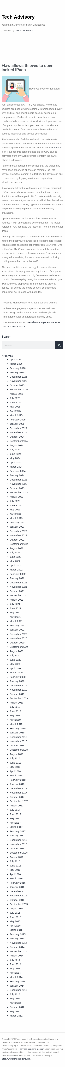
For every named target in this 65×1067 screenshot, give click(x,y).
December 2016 (18, 839)
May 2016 (15, 869)
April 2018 (15, 771)
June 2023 (15, 505)
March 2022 (16, 569)
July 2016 (15, 861)
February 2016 (18, 882)
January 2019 (17, 732)
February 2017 (18, 831)
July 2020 (15, 655)
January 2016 (17, 887)
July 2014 (15, 960)
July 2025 (15, 398)
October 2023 (17, 488)
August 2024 (16, 445)
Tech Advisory (18, 17)
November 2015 (18, 895)
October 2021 (17, 591)
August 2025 (16, 393)
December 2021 (18, 582)
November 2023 (18, 483)
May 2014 (15, 968)
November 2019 (18, 689)
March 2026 (16, 363)
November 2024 (18, 432)
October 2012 (17, 1007)
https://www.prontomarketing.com (16, 1059)
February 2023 (18, 522)
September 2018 (19, 749)
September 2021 (19, 595)
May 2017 (15, 818)
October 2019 (17, 694)
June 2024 (15, 453)
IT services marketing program (31, 1049)
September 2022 (19, 543)
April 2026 (15, 359)
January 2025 (17, 423)
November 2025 (18, 381)
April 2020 (15, 668)
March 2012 (16, 1015)
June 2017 (15, 814)
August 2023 (16, 496)
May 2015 (15, 921)
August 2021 (16, 599)
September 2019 (19, 698)
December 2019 (18, 685)
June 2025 (15, 402)
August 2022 (16, 548)
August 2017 (16, 805)
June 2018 (15, 762)
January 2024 (17, 475)
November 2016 (18, 844)
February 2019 (18, 728)
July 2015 (15, 912)
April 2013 (15, 1002)
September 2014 (19, 951)
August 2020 (16, 651)
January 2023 (17, 526)
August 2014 (16, 955)
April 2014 (15, 972)
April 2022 (15, 565)
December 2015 (18, 891)
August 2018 (16, 754)
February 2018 (18, 779)
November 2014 (18, 942)
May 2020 (15, 664)
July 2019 (15, 706)
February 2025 (18, 419)
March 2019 (16, 724)
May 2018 (15, 766)
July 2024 (15, 449)
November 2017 (18, 792)
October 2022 (17, 539)
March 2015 (16, 929)
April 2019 (15, 719)
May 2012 (15, 1011)
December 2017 (18, 788)
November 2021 (18, 586)
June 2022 (15, 556)
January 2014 (17, 985)
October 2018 (17, 745)
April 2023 (15, 514)
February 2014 (18, 981)
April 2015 (15, 925)
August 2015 (16, 908)
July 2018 (15, 758)
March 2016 (16, 878)
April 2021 (15, 616)
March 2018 (16, 775)
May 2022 (15, 561)
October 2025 (17, 385)
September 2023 (19, 492)
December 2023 (18, 479)
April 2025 (15, 411)
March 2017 (16, 827)
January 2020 (17, 681)
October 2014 (17, 947)
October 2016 (17, 848)
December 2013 (18, 990)
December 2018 (18, 737)
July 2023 (15, 501)
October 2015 (17, 900)
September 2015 (19, 904)
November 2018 (18, 741)
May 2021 (15, 612)
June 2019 (15, 711)
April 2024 (15, 462)
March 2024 (16, 466)
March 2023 (16, 518)
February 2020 (18, 677)
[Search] (59, 345)
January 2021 (17, 629)
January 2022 (17, 578)
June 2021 (15, 608)
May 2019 (15, 715)
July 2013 (15, 994)
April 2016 (15, 874)
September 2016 (19, 852)
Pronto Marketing (24, 30)
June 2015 (15, 917)
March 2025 (16, 415)
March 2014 (16, 977)
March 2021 (16, 621)
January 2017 (17, 835)
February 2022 (18, 574)
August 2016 (16, 857)
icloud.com (56, 147)
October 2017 (17, 797)
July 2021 (15, 604)
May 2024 (15, 458)
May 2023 (15, 509)
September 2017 (19, 801)
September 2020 (19, 646)
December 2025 (18, 376)
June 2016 (15, 865)
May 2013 (15, 998)
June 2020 (15, 659)
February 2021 (18, 625)
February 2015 (18, 934)
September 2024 (19, 441)
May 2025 (15, 406)
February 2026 (18, 368)
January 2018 (17, 784)
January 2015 (17, 938)
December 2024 (18, 428)
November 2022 (18, 535)
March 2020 (16, 672)
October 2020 (17, 642)
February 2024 (18, 471)
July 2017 (15, 809)
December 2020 (18, 634)
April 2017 (15, 822)
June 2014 (15, 964)
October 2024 (17, 436)
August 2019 (16, 702)
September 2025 (19, 389)
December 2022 (18, 531)
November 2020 (18, 638)
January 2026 (17, 372)
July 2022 (15, 552)
